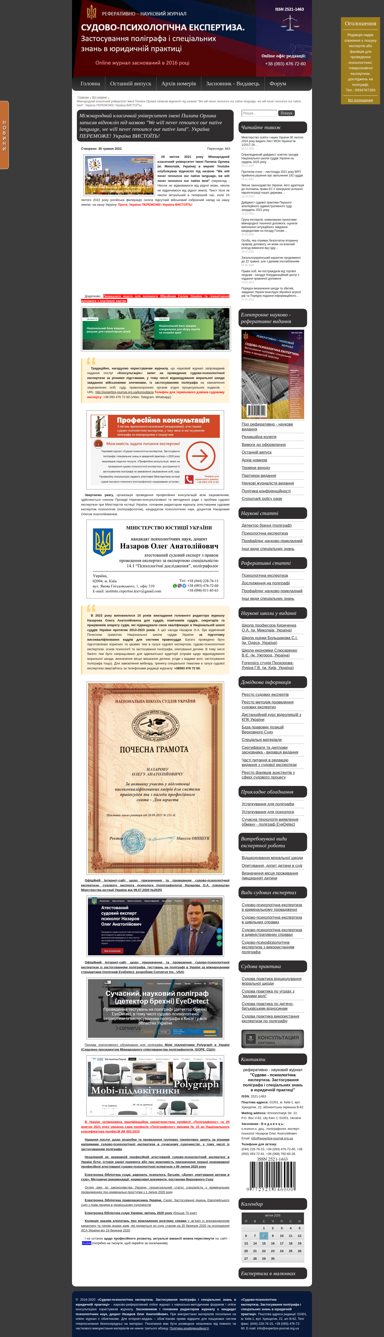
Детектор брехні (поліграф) (267, 525)
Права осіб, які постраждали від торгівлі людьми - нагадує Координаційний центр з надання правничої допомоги (270, 275)
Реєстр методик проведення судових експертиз (268, 704)
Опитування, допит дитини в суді (272, 865)
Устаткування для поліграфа (268, 804)
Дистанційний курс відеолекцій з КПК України (271, 717)
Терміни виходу (256, 467)
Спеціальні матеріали (262, 739)
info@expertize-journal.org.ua (272, 1138)
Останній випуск (257, 452)
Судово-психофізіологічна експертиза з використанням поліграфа (268, 947)
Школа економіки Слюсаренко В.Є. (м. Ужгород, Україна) (269, 652)
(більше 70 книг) (141, 1213)
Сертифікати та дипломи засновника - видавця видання (270, 750)
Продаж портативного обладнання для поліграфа (125, 1045)
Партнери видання (259, 475)
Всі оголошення (360, 100)
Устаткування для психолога (268, 812)
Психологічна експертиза (265, 533)
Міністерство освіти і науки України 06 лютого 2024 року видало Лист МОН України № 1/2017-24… (272, 141)
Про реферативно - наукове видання (267, 426)
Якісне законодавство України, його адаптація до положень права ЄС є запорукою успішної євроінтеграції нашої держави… (272, 189)
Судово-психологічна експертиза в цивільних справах (272, 919)
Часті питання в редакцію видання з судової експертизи (269, 762)
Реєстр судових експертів (265, 694)
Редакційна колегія (259, 436)
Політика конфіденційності (266, 491)
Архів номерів (254, 460)
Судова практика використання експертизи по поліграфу (270, 1018)
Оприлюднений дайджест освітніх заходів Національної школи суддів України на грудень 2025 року (269, 158)
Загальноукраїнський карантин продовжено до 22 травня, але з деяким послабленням (271, 259)
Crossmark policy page (262, 498)
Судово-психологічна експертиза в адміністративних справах (272, 932)
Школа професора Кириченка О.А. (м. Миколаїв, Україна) (269, 627)
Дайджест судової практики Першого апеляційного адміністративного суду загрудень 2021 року (266, 206)
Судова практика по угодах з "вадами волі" (268, 993)
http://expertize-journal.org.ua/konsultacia (124, 392)
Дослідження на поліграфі (266, 583)
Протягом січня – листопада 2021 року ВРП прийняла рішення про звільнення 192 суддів (272, 173)
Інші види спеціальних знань (268, 548)
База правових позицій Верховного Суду (263, 729)
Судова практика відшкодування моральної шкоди (271, 981)
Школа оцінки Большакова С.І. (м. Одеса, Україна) (270, 640)
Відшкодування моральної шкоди (272, 857)
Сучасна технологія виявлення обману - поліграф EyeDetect (270, 821)
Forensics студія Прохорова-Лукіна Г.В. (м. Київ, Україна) (268, 665)
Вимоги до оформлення (264, 444)
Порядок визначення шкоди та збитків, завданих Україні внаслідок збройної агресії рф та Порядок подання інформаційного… (271, 292)
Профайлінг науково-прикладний (272, 541)
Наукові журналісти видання (268, 483)
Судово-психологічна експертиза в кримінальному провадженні (272, 907)
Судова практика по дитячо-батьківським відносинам (268, 1006)
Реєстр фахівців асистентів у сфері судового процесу (268, 775)
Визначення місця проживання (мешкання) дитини (270, 875)
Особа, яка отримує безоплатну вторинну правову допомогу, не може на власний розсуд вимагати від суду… (269, 244)
